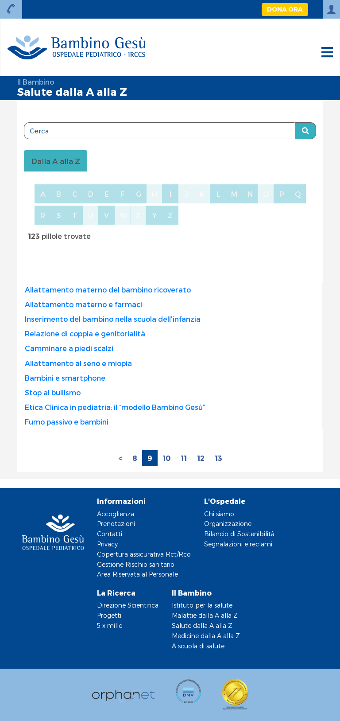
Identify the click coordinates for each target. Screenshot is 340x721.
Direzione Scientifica (127, 605)
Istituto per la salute (202, 605)
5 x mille (109, 625)
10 (166, 458)
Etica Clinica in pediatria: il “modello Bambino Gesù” (115, 407)
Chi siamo (219, 514)
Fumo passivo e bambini (66, 421)
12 (201, 458)
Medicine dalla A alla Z (206, 635)
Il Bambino (35, 82)
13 (218, 458)
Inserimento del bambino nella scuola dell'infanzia (113, 319)
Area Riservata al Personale (137, 574)
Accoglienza (115, 514)
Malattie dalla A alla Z (205, 615)
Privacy (107, 544)
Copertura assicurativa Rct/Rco (144, 554)
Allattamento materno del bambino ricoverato (108, 289)
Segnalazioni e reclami (238, 544)
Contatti (109, 534)
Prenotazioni (116, 523)
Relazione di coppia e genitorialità (85, 333)
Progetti (109, 615)
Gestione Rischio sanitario (135, 564)
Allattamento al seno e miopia (78, 363)
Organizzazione (227, 523)
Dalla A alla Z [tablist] (55, 160)
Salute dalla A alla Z (202, 625)
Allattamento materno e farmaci (83, 304)
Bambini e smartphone (65, 378)
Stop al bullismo (53, 392)
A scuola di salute (198, 646)
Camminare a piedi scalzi (69, 348)
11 (184, 458)
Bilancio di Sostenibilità (239, 534)
